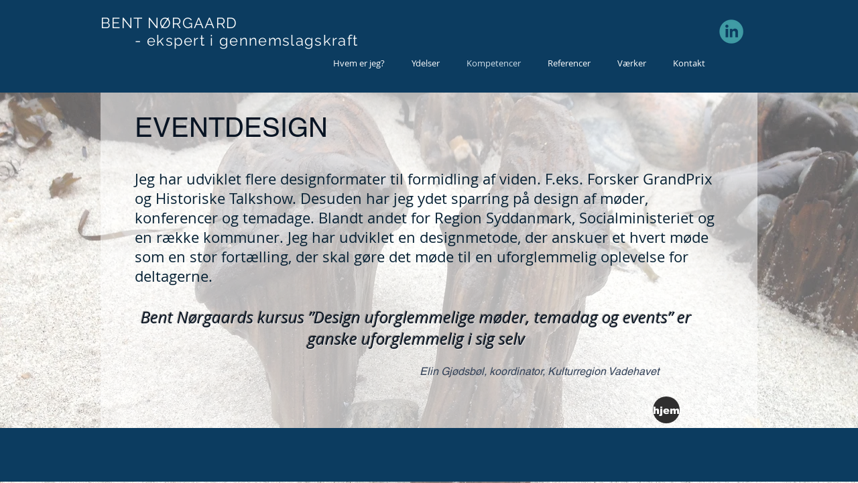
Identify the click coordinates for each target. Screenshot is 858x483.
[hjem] (666, 409)
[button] (425, 63)
